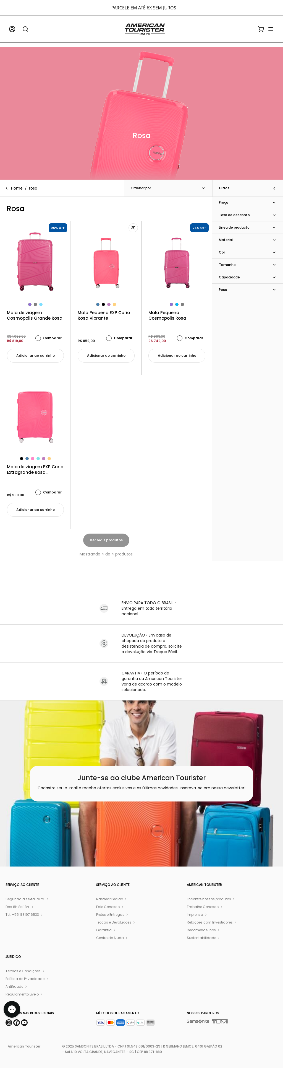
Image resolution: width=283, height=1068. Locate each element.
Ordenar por (168, 188)
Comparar (48, 338)
